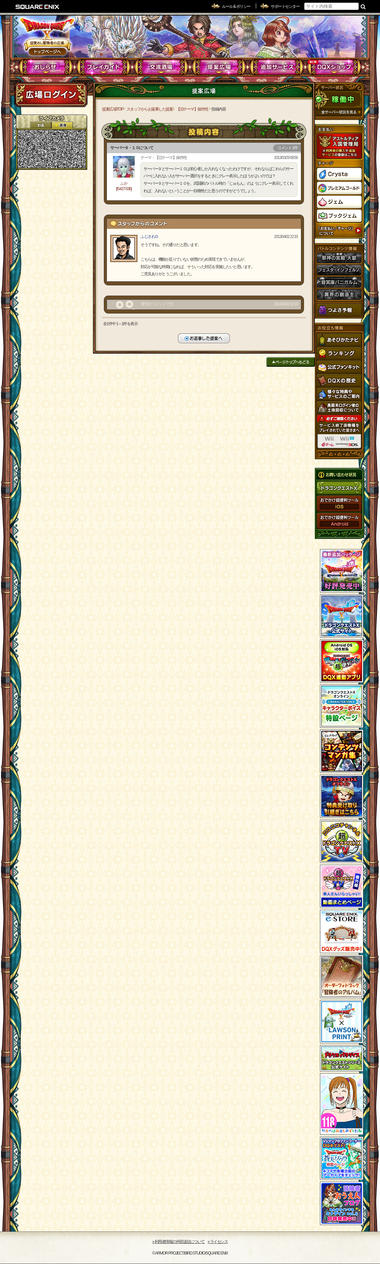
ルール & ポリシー (236, 6)
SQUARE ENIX (37, 6)
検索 (363, 6)
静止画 (62, 125)
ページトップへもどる (290, 362)
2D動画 (40, 125)
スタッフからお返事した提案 (150, 109)
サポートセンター (285, 6)
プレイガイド (103, 67)
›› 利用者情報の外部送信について (178, 1241)
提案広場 (219, 67)
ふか (123, 183)
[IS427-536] (124, 188)
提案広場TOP (112, 109)
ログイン (51, 94)
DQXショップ (334, 67)
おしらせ (46, 67)
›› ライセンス (218, 1241)
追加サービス (276, 67)
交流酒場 (161, 67)
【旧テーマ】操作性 (192, 109)
